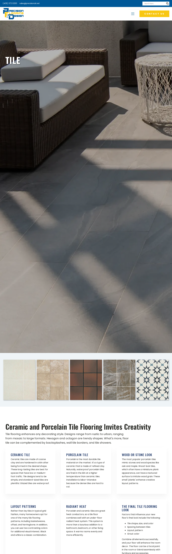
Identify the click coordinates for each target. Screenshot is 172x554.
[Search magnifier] (167, 3)
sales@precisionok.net (29, 3)
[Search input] (154, 3)
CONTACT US (154, 13)
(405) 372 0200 (10, 3)
